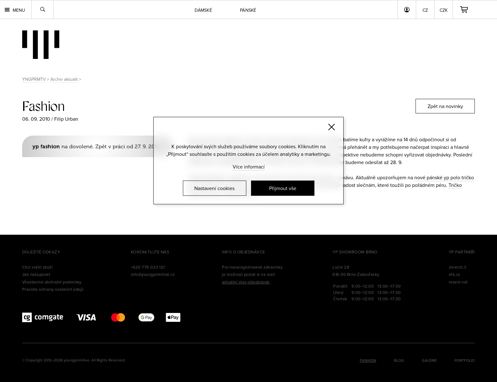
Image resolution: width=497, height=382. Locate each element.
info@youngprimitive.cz (153, 274)
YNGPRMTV (34, 79)
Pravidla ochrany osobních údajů (53, 289)
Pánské (248, 10)
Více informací (249, 166)
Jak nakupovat (36, 274)
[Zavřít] (331, 127)
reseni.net (458, 282)
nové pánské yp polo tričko (444, 177)
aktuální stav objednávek (246, 282)
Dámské (203, 10)
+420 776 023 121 (148, 267)
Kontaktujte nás (150, 252)
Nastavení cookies (214, 188)
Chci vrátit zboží (37, 267)
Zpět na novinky (445, 106)
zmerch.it (457, 267)
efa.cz (454, 274)
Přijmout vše (282, 188)
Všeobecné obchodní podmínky (51, 282)
